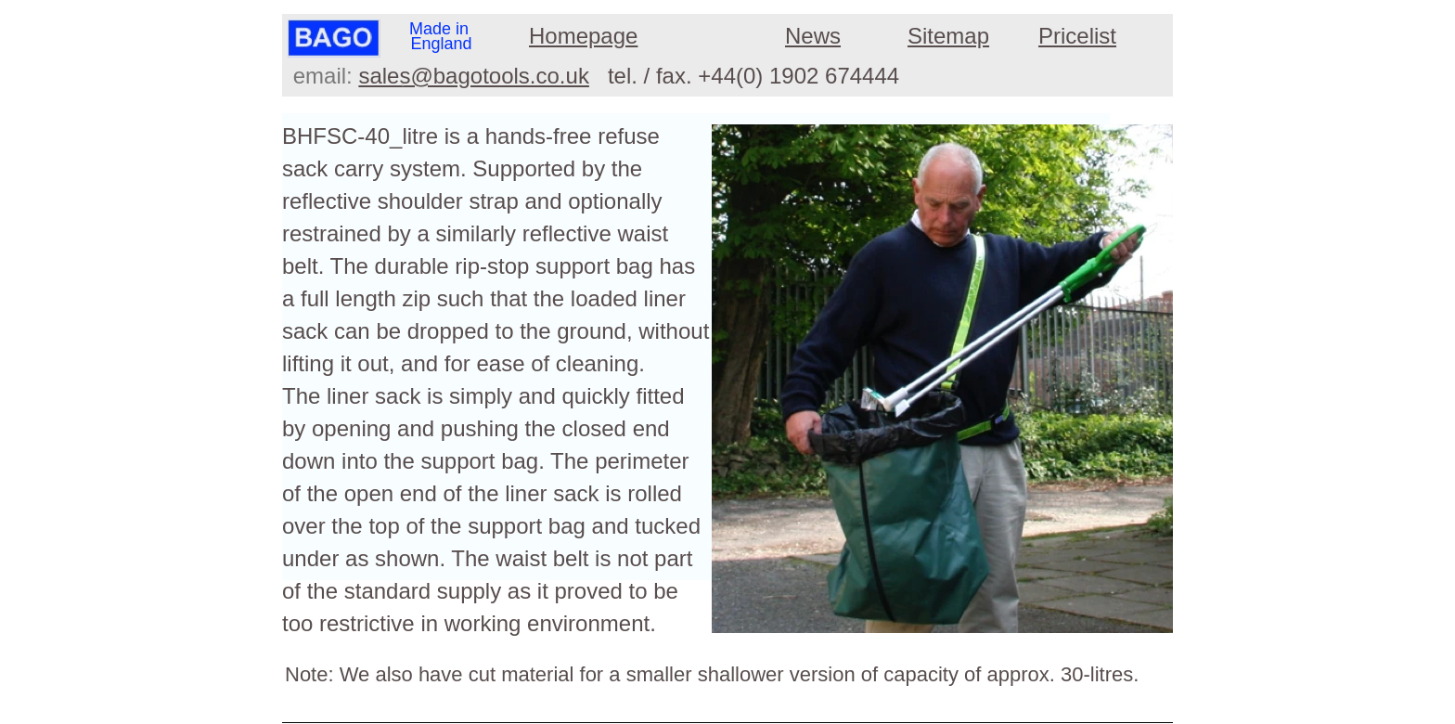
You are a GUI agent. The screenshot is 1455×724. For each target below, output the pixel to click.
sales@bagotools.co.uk (473, 75)
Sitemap (948, 35)
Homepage (583, 35)
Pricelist (1077, 35)
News (813, 35)
